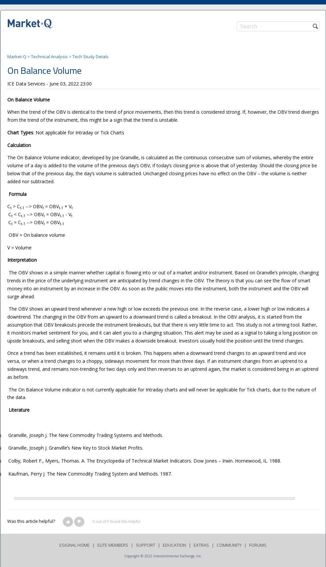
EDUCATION (174, 545)
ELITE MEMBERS (112, 545)
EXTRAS (201, 545)
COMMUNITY (229, 545)
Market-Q (16, 57)
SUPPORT (145, 545)
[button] (68, 522)
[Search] (278, 26)
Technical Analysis (49, 57)
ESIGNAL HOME (74, 545)
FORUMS (258, 545)
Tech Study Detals (90, 57)
